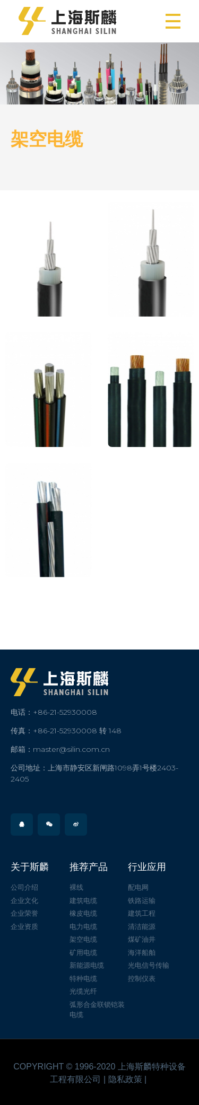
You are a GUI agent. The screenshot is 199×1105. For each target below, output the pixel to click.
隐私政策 (125, 1079)
